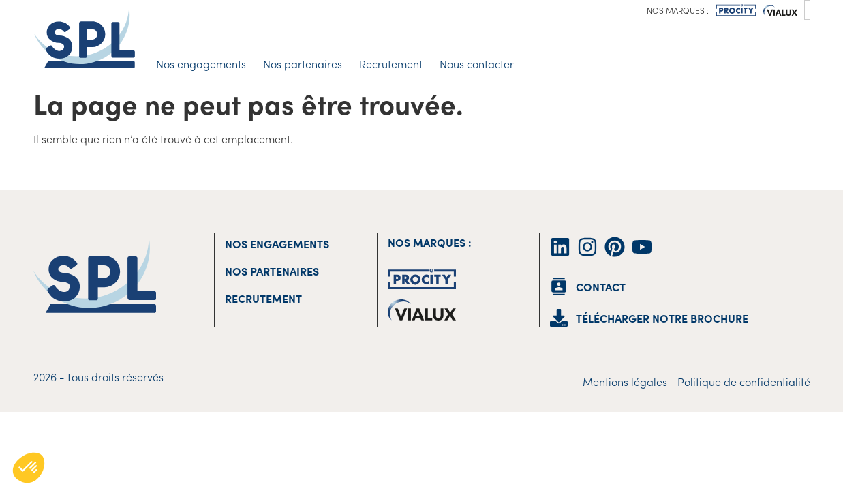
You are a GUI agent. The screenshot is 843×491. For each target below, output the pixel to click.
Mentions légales (625, 381)
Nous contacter (477, 63)
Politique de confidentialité (743, 381)
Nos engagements (201, 63)
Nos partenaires (302, 63)
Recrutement (391, 63)
